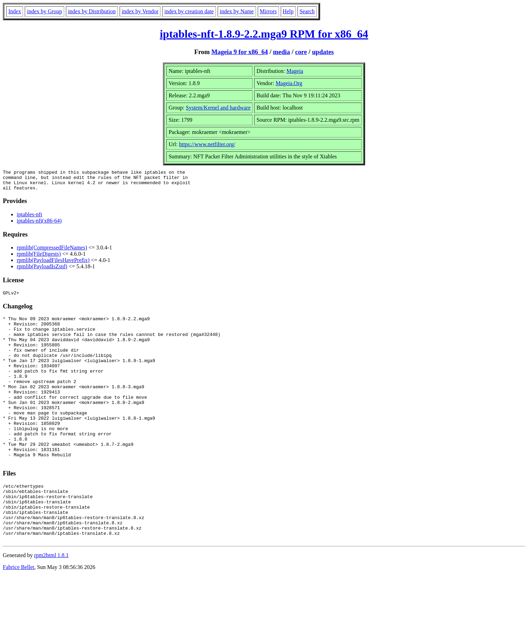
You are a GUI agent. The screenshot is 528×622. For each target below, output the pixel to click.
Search (307, 11)
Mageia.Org (289, 83)
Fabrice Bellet (18, 613)
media (281, 51)
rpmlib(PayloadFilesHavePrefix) (53, 264)
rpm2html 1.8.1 (51, 601)
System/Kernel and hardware (218, 108)
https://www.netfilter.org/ (207, 144)
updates (323, 51)
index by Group (44, 11)
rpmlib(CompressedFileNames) (52, 252)
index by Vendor (140, 11)
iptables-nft (29, 219)
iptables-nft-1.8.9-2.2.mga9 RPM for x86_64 (264, 34)
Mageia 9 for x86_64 (239, 51)
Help (288, 11)
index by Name (237, 11)
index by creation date (189, 11)
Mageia (294, 71)
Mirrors (268, 11)
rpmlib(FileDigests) (39, 258)
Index (14, 11)
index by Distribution (92, 11)
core (301, 51)
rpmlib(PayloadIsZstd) (42, 270)
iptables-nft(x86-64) (39, 225)
